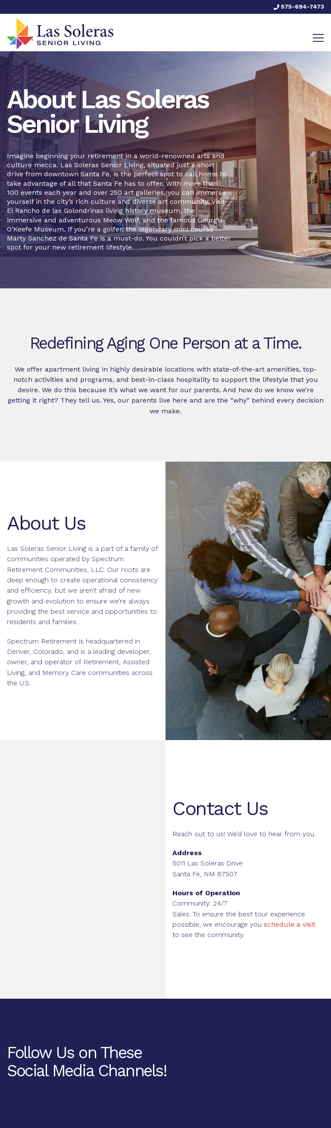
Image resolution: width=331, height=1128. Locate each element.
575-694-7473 (299, 6)
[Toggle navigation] (318, 38)
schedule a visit (289, 924)
